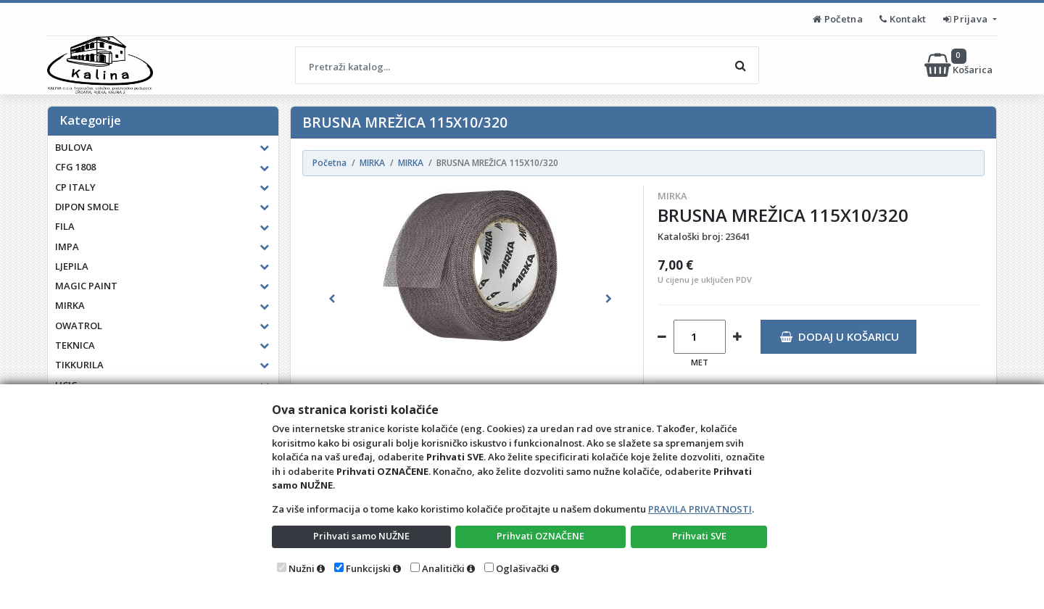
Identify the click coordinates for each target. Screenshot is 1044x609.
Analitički (443, 568)
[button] (331, 298)
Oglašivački (522, 568)
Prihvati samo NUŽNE (361, 535)
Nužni (302, 568)
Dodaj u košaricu (839, 336)
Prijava (966, 18)
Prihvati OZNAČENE (540, 535)
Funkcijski (368, 568)
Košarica (959, 65)
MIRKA (672, 195)
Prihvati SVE (698, 535)
